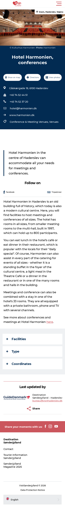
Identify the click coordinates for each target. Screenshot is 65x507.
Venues (53, 121)
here (49, 322)
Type (12, 351)
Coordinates (18, 364)
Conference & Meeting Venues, (29, 121)
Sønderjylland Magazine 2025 (12, 465)
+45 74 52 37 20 (19, 101)
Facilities (16, 339)
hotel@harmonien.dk (23, 108)
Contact (8, 449)
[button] (48, 4)
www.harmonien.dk (21, 115)
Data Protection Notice (32, 490)
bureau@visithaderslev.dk (47, 400)
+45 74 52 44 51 (19, 95)
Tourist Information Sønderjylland (15, 456)
